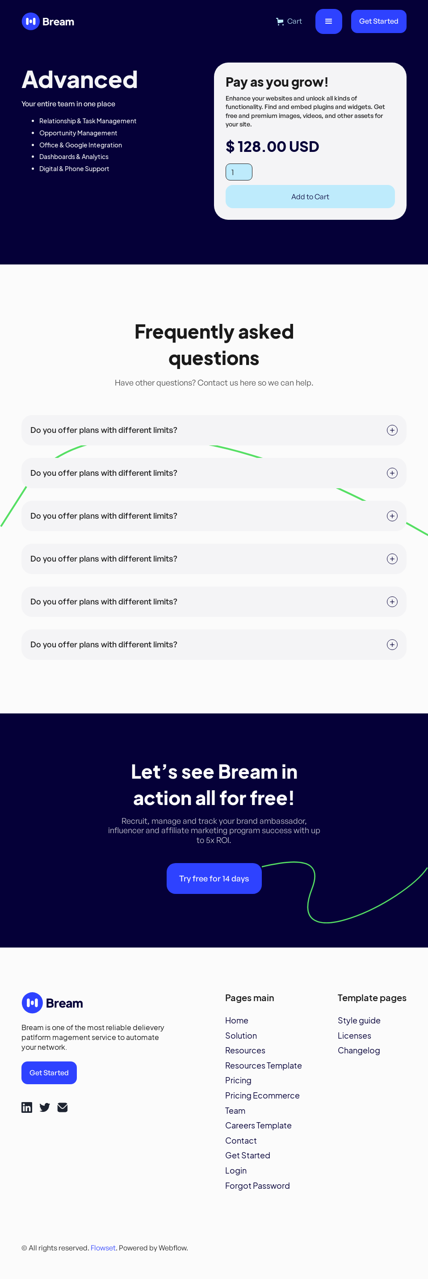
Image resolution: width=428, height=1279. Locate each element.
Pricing (238, 1080)
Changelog (359, 1050)
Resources (245, 1050)
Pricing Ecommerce (262, 1095)
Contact (241, 1140)
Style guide (359, 1020)
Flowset (103, 1247)
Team (235, 1110)
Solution (241, 1035)
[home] (48, 22)
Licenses (354, 1035)
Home (236, 1020)
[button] (289, 21)
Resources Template (263, 1065)
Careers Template (258, 1125)
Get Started (379, 21)
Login (236, 1170)
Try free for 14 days (214, 878)
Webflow (172, 1247)
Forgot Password (257, 1186)
